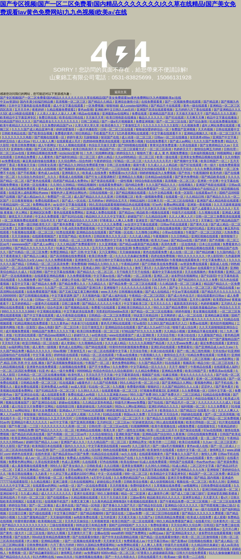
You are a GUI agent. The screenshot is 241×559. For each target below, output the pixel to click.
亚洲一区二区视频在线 (211, 378)
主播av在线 (101, 533)
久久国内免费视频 (166, 268)
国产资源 (24, 446)
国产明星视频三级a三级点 (218, 505)
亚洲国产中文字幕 (224, 137)
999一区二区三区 (136, 473)
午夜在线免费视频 (137, 240)
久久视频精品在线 (90, 343)
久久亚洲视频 (108, 244)
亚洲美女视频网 (132, 465)
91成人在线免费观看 (153, 461)
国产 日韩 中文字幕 (84, 252)
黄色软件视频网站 (222, 323)
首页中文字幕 (20, 283)
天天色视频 (206, 129)
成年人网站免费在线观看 (219, 125)
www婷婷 (117, 533)
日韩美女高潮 (47, 165)
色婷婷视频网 (210, 303)
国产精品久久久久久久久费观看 (203, 513)
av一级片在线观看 (207, 509)
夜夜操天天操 (27, 165)
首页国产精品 (68, 236)
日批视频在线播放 (200, 541)
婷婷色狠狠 (183, 311)
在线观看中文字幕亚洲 (213, 268)
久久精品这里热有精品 (97, 402)
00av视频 (59, 351)
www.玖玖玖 (65, 556)
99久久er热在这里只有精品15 (28, 529)
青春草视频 (216, 271)
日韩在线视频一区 (101, 192)
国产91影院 (208, 275)
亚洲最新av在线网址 (116, 113)
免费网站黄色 (42, 204)
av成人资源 (79, 386)
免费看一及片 (82, 509)
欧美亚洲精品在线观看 (26, 438)
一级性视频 (125, 180)
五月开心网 (230, 529)
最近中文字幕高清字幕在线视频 (148, 469)
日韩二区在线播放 (119, 165)
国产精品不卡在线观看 (166, 105)
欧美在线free (129, 461)
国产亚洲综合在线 (27, 394)
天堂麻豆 (207, 220)
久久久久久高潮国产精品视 (146, 343)
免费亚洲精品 (59, 252)
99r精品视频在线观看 (200, 248)
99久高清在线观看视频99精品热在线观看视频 (120, 204)
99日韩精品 (83, 133)
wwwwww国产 (22, 244)
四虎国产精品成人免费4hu (71, 180)
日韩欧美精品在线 (14, 133)
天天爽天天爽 (195, 117)
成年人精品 (105, 157)
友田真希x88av (200, 137)
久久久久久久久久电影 (17, 137)
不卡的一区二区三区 (31, 497)
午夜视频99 (200, 173)
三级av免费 (133, 513)
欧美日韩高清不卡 (85, 149)
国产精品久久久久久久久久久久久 (25, 525)
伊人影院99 (215, 256)
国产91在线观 (175, 117)
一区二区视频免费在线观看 (20, 220)
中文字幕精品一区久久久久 (148, 366)
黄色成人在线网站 (71, 347)
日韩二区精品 (90, 121)
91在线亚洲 (123, 248)
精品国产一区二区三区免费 (207, 473)
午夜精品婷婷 (130, 264)
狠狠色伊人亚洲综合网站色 (69, 192)
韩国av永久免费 (135, 414)
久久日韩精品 (180, 236)
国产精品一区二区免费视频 (221, 418)
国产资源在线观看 (103, 180)
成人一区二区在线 (190, 315)
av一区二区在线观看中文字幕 (108, 351)
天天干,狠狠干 (179, 366)
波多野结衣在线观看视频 (215, 533)
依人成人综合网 (90, 450)
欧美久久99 (217, 481)
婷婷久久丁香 (47, 549)
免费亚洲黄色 (36, 307)
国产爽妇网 (109, 339)
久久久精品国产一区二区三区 (107, 442)
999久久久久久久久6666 (18, 311)
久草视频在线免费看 (168, 485)
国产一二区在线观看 (64, 450)
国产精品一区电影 (88, 505)
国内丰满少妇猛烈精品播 (37, 101)
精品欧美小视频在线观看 (153, 212)
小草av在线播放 (173, 232)
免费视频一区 (17, 552)
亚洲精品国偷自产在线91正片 (199, 188)
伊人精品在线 (97, 398)
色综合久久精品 (115, 188)
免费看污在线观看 (103, 307)
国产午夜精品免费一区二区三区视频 (184, 501)
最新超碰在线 (86, 406)
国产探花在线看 (191, 430)
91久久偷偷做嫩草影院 (224, 552)
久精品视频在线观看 (85, 497)
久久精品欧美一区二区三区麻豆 (180, 283)
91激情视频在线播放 (89, 556)
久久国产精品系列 (150, 362)
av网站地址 (23, 410)
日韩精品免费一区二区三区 (39, 382)
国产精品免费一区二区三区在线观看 (133, 283)
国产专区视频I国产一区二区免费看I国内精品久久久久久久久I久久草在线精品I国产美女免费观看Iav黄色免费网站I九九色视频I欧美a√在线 (90, 97)
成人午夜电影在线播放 (71, 315)
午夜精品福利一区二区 (15, 204)
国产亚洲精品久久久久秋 (188, 469)
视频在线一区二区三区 (192, 481)
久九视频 (118, 386)
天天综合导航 (9, 240)
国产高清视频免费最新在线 (65, 362)
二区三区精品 (191, 394)
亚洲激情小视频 (22, 149)
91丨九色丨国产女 (166, 287)
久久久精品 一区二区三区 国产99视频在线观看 (105, 359)
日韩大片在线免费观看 (191, 552)
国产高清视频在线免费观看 (68, 256)
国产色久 (88, 279)
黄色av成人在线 (198, 446)
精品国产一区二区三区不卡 (126, 418)
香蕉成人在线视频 (71, 176)
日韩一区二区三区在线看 (117, 129)
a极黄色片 (84, 382)
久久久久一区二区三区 (196, 287)
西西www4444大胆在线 (214, 549)
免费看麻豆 (94, 378)
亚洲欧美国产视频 (128, 434)
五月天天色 (22, 109)
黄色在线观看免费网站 (68, 212)
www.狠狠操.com (31, 287)
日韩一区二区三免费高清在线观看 (218, 216)
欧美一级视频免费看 (150, 196)
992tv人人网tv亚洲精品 (131, 406)
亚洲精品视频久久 (196, 133)
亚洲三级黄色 (81, 489)
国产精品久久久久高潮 (220, 113)
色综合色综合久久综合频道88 (113, 370)
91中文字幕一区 (55, 208)
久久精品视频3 (41, 481)
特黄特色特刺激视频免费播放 (129, 347)
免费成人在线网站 (79, 457)
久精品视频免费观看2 (61, 109)
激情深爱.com (74, 378)
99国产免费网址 (136, 533)
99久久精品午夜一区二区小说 (140, 382)
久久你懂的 (232, 157)
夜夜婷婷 (38, 109)
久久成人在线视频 (44, 169)
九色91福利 (22, 378)
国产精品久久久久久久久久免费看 (100, 224)
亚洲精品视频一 (52, 541)
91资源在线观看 (25, 335)
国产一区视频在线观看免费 (83, 541)
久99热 (132, 378)
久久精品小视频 (175, 331)
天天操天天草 (95, 117)
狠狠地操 (112, 105)
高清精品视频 (156, 477)
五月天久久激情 (103, 248)
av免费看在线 (11, 161)
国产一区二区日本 (67, 327)
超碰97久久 (82, 335)
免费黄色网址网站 (20, 461)
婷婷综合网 (138, 450)
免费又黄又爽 (80, 501)
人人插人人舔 (77, 398)
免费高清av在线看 (221, 370)
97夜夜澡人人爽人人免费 (117, 220)
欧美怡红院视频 (177, 299)
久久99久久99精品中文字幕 (175, 509)
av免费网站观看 (128, 545)
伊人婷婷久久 (43, 509)
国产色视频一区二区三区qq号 (67, 434)
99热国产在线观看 (181, 461)
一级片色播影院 (87, 129)
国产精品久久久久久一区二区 (55, 430)
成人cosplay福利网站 (134, 105)
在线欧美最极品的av (204, 307)
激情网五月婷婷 (71, 552)
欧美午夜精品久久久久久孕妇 (20, 125)
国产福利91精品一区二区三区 (76, 157)
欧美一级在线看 (167, 157)
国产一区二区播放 (41, 505)
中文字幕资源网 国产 (65, 295)
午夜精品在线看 (201, 366)
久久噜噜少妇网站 (147, 232)
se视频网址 (191, 485)
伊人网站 (21, 212)
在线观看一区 (174, 196)
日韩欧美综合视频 (136, 481)
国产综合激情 (198, 121)
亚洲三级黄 (61, 481)
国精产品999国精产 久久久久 (129, 525)
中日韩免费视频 (179, 208)
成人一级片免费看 (62, 370)
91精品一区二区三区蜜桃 (76, 240)
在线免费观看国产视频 (42, 291)
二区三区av (122, 422)
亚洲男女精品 (191, 497)
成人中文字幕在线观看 (68, 105)
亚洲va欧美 (32, 398)
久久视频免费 (190, 125)
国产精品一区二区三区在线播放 (152, 311)
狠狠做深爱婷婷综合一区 (153, 129)
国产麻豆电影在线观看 (139, 228)
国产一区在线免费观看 (92, 485)
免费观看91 (185, 347)
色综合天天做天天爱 (102, 145)
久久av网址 (61, 339)
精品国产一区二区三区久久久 (64, 438)
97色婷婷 (91, 469)
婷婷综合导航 (17, 505)
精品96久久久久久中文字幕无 (105, 216)
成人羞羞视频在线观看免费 (29, 465)
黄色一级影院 (216, 457)
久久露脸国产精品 (210, 335)
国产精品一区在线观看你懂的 (160, 537)
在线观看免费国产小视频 (114, 299)
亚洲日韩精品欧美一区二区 (220, 489)
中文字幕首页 (165, 457)
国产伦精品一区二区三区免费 (28, 252)
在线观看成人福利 (226, 366)
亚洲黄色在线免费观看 (42, 366)
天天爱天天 (211, 497)
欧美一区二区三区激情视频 (200, 537)
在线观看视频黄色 (151, 454)
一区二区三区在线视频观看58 (88, 208)
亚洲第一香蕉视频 (199, 204)
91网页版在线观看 (186, 438)
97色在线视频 (109, 461)
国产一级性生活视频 (132, 430)
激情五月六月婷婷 (20, 216)
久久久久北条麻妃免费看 (132, 256)
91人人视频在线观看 (73, 145)
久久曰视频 (112, 465)
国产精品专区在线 (150, 505)
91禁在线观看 (65, 232)
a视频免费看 (186, 426)
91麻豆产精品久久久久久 (73, 248)
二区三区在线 (36, 533)
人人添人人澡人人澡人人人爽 (57, 113)
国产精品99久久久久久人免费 (198, 279)
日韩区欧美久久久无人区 (110, 236)
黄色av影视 (85, 109)
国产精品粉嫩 (205, 252)
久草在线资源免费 (47, 461)
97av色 (157, 204)
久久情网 (145, 359)
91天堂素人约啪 (137, 319)
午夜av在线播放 (127, 355)
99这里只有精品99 (146, 315)
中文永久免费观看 (47, 216)
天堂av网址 (76, 469)
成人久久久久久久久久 (56, 493)
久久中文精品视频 (160, 192)
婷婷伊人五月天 (113, 319)
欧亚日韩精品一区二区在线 (40, 343)
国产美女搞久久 (74, 465)
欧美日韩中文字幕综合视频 (113, 260)
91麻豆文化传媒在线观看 (149, 169)
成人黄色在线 (65, 505)
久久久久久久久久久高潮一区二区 (64, 426)
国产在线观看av (58, 497)
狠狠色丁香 (145, 153)
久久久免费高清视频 (208, 169)
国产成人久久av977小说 (154, 327)
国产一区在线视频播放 (17, 275)
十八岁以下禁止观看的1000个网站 (73, 473)
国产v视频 (124, 275)
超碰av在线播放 (70, 402)
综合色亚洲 (55, 307)
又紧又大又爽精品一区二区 (32, 469)
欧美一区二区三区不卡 (225, 133)
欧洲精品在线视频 (89, 430)
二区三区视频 (201, 359)
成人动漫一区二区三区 (136, 137)
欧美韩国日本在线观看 (47, 446)
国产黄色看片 (224, 386)
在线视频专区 (206, 426)
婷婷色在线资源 (22, 454)
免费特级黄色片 (141, 485)
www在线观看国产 (122, 335)
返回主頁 (120, 92)
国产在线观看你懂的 (86, 537)
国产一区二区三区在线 (171, 121)
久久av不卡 (150, 410)
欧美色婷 (216, 173)
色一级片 (210, 165)
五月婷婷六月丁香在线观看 (193, 109)
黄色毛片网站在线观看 (116, 323)
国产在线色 (22, 537)
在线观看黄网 (162, 438)
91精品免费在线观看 (201, 355)
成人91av (24, 141)
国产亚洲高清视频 (82, 422)
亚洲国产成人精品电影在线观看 (218, 200)
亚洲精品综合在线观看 (120, 327)
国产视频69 (66, 169)
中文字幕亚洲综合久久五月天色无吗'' (49, 418)
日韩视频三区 (124, 196)
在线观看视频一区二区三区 (119, 390)
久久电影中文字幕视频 (65, 529)
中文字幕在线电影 (157, 339)
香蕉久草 (109, 430)
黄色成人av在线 (49, 173)
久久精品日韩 (195, 196)
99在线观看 (29, 477)
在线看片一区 (206, 410)
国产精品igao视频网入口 (55, 335)
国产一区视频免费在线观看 (183, 101)
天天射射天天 (112, 541)
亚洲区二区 (233, 271)
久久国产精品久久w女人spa (24, 260)
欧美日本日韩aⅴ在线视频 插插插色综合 (123, 279)
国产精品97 (143, 438)
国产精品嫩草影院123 (44, 552)
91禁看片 (223, 355)
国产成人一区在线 (74, 200)
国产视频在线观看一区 (49, 137)
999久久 (55, 465)
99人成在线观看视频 (170, 422)
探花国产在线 (110, 137)
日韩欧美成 (94, 465)
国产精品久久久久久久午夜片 (102, 303)
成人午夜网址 (47, 145)
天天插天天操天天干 (190, 113)
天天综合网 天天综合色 (163, 414)
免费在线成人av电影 (82, 394)
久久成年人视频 (76, 414)
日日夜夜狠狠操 (22, 200)
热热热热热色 (71, 268)
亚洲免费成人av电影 (55, 386)
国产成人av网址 (44, 244)
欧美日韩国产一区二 (214, 161)
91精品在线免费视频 (217, 394)
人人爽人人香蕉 (152, 545)
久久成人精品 (30, 493)
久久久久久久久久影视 (136, 287)
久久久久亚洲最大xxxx (113, 394)
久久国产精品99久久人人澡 (180, 386)
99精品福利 (138, 200)
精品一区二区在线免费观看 (111, 509)
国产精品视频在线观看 (131, 192)
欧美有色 (85, 236)
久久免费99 (120, 366)
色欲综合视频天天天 (209, 398)
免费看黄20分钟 (115, 378)
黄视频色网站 (203, 382)
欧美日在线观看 (190, 442)
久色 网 (158, 299)
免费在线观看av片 (47, 200)
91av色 (5, 422)
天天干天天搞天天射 (114, 497)
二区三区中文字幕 (202, 465)
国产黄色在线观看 (39, 180)
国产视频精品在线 (77, 307)
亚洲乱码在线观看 (163, 347)
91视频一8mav (120, 208)
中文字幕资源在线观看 (103, 446)
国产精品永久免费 (44, 283)
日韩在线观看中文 (228, 129)
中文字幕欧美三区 (136, 303)
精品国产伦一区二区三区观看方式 (122, 149)
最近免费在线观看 (212, 343)
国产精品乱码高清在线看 (28, 434)
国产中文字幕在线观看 (39, 315)
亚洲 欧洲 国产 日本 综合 (53, 489)
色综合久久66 (148, 378)
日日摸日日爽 (17, 513)
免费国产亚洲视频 (183, 129)
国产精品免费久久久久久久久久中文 (174, 220)
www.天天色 (109, 291)
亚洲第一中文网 (208, 180)
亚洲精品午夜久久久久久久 (29, 422)
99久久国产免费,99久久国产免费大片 (155, 394)
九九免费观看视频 (79, 275)
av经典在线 (100, 335)
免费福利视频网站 (112, 469)
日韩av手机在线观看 (174, 224)
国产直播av (178, 541)
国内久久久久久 (75, 446)
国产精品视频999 (92, 513)
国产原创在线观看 (109, 529)
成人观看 (220, 517)
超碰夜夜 (59, 469)
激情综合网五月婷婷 (208, 149)
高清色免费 (169, 244)
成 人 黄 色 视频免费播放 (171, 153)
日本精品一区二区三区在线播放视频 (42, 374)
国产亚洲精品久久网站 (177, 382)
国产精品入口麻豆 (36, 256)
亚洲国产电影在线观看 (211, 184)
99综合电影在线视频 (149, 180)
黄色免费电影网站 (124, 362)
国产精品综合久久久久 (15, 556)
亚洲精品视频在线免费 (42, 153)
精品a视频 (95, 188)
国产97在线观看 (191, 165)
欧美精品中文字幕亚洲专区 (18, 117)
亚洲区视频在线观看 (205, 236)
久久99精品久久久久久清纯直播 (161, 489)
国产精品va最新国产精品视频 (139, 244)
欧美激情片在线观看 (161, 450)
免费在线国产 (142, 248)
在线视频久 (186, 184)
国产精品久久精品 (100, 101)
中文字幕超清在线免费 (78, 311)
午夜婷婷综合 (103, 161)
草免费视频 (78, 264)
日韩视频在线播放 (131, 291)
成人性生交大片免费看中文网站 (32, 406)
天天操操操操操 (130, 252)
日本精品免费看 (25, 157)
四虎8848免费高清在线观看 (102, 141)
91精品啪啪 (63, 509)
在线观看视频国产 (44, 236)
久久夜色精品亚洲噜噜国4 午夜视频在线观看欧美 (167, 260)
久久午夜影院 (145, 457)
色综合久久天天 (229, 307)
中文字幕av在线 (104, 275)
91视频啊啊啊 (140, 426)
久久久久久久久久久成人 (215, 402)
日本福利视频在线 (202, 153)
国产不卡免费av (100, 366)
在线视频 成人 (163, 529)
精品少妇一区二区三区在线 (215, 362)
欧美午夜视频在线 (163, 426)
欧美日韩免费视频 (23, 145)
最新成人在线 (219, 264)
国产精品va (127, 212)
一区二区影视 (142, 275)
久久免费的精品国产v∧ (57, 125)
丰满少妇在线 (186, 335)
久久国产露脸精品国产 (33, 517)
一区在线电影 (187, 244)
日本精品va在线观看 (159, 176)
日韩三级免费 (71, 303)
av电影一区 (67, 485)
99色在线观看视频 (115, 450)
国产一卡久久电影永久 (120, 556)
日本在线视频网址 (82, 481)
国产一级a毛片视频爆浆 (117, 121)
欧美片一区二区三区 (85, 339)
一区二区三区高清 (159, 149)
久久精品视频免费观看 (20, 188)
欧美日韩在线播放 (20, 473)
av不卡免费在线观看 (100, 438)
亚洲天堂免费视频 (180, 477)
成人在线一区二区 (181, 252)
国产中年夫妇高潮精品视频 (120, 537)
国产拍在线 (156, 402)
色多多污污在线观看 (85, 323)
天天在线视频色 (196, 271)
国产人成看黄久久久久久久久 (212, 208)
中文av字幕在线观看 (186, 291)
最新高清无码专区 (186, 303)
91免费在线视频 (143, 509)
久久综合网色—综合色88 (75, 161)
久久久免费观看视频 (59, 260)
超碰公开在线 (71, 279)
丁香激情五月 (131, 125)
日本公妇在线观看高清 (20, 549)
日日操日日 (93, 319)
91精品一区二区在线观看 (98, 355)
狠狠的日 (153, 386)
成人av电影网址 (223, 359)
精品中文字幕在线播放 (222, 117)
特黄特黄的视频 (25, 521)
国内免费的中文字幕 (109, 240)
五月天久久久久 (161, 303)
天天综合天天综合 (180, 169)
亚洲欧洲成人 (142, 299)
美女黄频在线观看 (205, 311)
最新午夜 (139, 165)
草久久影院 (8, 446)
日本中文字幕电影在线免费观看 (29, 105)
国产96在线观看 (96, 347)
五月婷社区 (105, 422)
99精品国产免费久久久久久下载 (53, 331)
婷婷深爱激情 (65, 129)
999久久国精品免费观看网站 (96, 545)
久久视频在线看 (209, 212)
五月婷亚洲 (108, 517)
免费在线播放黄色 (77, 477)
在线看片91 (35, 501)
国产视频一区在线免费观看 (39, 240)
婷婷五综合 (8, 141)
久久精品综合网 (156, 216)
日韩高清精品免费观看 (170, 517)
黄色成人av (46, 188)
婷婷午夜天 (74, 137)
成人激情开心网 (158, 493)
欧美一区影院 (184, 192)
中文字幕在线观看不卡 (166, 133)
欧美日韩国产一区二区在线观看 (133, 521)
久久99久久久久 (89, 390)
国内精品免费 (134, 184)
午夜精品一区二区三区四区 (147, 295)
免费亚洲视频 (145, 121)
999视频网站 (14, 457)
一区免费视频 (95, 105)
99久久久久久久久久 (191, 256)
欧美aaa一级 (172, 556)
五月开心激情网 (200, 299)
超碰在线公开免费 (109, 481)
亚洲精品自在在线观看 (91, 232)
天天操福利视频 (61, 517)
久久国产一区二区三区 (59, 287)
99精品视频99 (87, 184)
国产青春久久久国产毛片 (182, 454)
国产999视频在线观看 (133, 145)
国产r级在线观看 (40, 513)
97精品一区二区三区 (128, 161)
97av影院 (139, 323)
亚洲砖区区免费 (41, 212)
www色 (125, 446)
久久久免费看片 (218, 406)
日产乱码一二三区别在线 (113, 169)
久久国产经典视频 (105, 382)
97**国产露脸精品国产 (225, 339)
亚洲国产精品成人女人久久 (127, 398)
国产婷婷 (200, 240)
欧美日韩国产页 (196, 370)
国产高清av (188, 268)
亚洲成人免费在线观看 (101, 212)
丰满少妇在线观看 (162, 351)
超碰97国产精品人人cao (42, 442)
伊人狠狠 (33, 541)
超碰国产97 (135, 216)
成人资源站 (69, 343)
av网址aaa (156, 533)
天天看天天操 (127, 517)
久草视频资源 (100, 521)
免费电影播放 (159, 525)
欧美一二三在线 (194, 556)
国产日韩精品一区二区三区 (64, 319)
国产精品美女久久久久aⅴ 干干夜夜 (29, 339)
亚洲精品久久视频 (130, 176)
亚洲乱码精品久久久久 (163, 406)
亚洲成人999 (92, 268)
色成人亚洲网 (71, 461)
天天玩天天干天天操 (100, 374)
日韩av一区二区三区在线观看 (55, 299)
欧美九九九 (192, 489)
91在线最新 (173, 362)
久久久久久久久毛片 (158, 161)
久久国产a (145, 517)
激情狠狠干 (228, 236)
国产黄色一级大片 (12, 533)
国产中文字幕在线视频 (59, 271)
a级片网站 (166, 378)
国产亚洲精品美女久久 (117, 268)
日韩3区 (208, 525)
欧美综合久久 (169, 410)
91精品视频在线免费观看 (31, 323)
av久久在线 (129, 454)
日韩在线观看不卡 (150, 556)
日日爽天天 (154, 200)
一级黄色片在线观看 (46, 303)
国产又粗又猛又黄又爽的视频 (79, 291)
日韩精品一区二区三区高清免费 (48, 264)
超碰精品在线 (85, 169)
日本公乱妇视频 (210, 244)
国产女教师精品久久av (215, 145)
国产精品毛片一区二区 (180, 402)
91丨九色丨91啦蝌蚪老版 (97, 153)
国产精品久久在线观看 (161, 418)
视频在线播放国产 (17, 402)
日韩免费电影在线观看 (216, 485)
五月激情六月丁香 (80, 533)
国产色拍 (184, 173)
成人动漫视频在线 (162, 481)
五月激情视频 (23, 228)
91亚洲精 (36, 271)
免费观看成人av (135, 541)
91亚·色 (44, 370)
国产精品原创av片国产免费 (71, 454)
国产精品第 (211, 101)
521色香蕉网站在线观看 (133, 133)
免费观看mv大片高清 (123, 173)
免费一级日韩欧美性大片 (35, 224)
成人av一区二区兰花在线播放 (45, 457)
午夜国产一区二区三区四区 (204, 232)
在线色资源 (43, 454)
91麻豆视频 (170, 374)
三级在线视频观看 (61, 525)
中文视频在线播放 (49, 311)
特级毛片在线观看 (184, 212)
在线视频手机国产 (56, 501)
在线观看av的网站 (45, 485)
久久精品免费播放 (147, 370)
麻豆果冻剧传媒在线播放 (39, 161)
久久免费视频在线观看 (47, 378)
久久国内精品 (226, 252)
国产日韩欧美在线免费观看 (160, 264)
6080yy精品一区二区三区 (118, 552)
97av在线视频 (213, 430)
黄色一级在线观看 (195, 105)
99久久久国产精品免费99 (170, 307)
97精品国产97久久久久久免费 (142, 331)
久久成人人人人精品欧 (163, 165)
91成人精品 (180, 465)
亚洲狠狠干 (111, 287)
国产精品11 (188, 410)
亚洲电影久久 (71, 173)
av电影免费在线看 (86, 517)
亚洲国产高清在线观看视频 (155, 109)
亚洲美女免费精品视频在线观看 (201, 157)
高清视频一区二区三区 (71, 101)
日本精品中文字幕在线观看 (189, 339)
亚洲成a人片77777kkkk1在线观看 (82, 410)
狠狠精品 (11, 287)
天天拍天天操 (11, 343)
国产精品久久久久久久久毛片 (34, 248)
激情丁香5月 (143, 268)
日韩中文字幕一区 (220, 390)
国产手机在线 (224, 382)
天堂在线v (219, 351)
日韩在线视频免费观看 (202, 434)
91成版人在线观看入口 (39, 359)
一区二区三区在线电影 (179, 200)
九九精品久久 (97, 283)
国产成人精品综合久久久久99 (78, 220)
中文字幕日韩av (158, 541)
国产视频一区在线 (121, 232)
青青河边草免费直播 (164, 145)
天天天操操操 (20, 236)
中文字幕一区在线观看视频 (77, 549)
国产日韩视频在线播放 (34, 295)
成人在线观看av (209, 529)
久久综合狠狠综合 (101, 434)
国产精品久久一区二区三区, (96, 271)
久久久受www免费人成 (182, 343)
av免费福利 (91, 552)
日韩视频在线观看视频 (90, 418)
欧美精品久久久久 (50, 414)
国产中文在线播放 (48, 268)
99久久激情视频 (108, 493)
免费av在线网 (198, 323)
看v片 (224, 497)
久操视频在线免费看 (73, 366)
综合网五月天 (86, 299)
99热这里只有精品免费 (91, 525)
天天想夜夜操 (119, 485)
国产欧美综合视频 (40, 133)
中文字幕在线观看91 (138, 529)
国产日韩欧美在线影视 (165, 319)
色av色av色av (206, 461)
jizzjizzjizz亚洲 (68, 153)
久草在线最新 (188, 145)
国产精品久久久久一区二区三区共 (170, 398)
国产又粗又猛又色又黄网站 (52, 149)
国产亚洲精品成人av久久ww (214, 347)
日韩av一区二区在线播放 (171, 137)
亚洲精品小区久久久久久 (182, 505)
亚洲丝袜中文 (9, 493)
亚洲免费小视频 (133, 141)
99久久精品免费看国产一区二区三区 (152, 188)
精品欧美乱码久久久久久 (164, 497)
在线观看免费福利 (110, 184)
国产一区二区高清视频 (220, 414)
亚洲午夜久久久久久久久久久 (202, 319)
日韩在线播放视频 (168, 228)
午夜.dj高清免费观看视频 (79, 228)
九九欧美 (41, 473)
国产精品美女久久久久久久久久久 (56, 121)
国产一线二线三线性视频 (194, 351)
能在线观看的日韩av (211, 295)
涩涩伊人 (207, 386)
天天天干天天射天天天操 (149, 208)
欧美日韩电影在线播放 (121, 117)
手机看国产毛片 (104, 133)
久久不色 (94, 414)
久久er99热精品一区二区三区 (135, 157)
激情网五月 (217, 450)
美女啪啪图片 (20, 169)
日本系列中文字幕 (164, 279)
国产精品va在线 (182, 240)
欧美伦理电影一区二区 (201, 422)
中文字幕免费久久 (214, 260)
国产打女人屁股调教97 (101, 176)
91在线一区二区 (99, 386)
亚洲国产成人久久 (73, 442)
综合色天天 (48, 220)
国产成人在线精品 (157, 291)
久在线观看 (90, 461)
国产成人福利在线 (114, 295)
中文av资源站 (9, 101)
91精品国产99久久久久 (16, 121)
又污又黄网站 (108, 252)
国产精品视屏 (184, 378)
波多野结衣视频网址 (185, 275)
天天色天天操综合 (77, 521)
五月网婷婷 (168, 315)
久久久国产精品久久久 (161, 184)
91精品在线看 (112, 414)
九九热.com (8, 430)
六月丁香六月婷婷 (62, 545)
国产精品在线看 (224, 287)
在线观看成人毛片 (68, 141)
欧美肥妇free (221, 299)
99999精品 (84, 370)
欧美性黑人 (76, 374)
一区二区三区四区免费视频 (18, 370)
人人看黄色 (46, 157)
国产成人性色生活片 (181, 295)
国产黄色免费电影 (187, 176)
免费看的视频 (136, 386)
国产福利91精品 (194, 228)
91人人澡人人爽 (44, 141)
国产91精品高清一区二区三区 (56, 390)
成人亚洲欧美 (145, 335)
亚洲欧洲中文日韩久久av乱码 (115, 109)
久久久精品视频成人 (29, 208)
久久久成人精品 (140, 236)
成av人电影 (45, 327)
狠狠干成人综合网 (184, 327)
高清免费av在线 (108, 549)
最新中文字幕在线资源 (167, 271)
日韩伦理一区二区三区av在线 (109, 426)
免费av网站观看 (174, 204)
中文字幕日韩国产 (66, 513)
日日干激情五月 (92, 327)
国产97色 (89, 529)
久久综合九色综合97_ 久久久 (37, 176)
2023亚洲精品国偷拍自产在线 (113, 457)
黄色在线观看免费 (155, 252)
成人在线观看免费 (53, 394)
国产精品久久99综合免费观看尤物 (82, 165)
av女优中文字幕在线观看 (70, 204)
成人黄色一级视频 (44, 347)
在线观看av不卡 (206, 192)
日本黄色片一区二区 (226, 521)
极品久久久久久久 (151, 117)
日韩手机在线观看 (47, 228)
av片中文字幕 (59, 422)
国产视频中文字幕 (186, 161)
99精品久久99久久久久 (104, 264)
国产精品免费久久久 (72, 283)
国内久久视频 (56, 533)
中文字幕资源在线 (127, 374)
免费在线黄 (140, 113)
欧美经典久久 (110, 125)
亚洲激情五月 (84, 260)
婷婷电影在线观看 (66, 355)
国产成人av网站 (181, 141)
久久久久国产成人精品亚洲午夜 (32, 129)
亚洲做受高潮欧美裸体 (222, 493)
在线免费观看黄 (152, 101)
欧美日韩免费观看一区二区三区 (98, 331)
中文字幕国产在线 (109, 228)
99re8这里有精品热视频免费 (51, 537)
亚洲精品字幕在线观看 (203, 331)
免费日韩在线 (48, 117)
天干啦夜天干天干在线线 (133, 271)
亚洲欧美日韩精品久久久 (135, 307)
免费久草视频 (124, 438)
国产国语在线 (115, 513)
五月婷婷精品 (20, 303)
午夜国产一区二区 (97, 362)
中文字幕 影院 (42, 355)
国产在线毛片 (35, 319)
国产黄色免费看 (64, 224)
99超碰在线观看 (192, 414)
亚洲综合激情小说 (127, 101)
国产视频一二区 (49, 279)
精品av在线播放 (89, 113)
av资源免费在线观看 (194, 264)
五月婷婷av (96, 200)
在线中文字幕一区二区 (192, 450)
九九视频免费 (27, 279)
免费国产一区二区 (59, 196)
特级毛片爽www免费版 (130, 402)
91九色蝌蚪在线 (44, 556)
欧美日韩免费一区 (101, 256)
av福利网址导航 (19, 347)
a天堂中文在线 (102, 477)
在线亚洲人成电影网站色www (28, 192)
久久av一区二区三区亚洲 (220, 442)
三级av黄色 (137, 497)
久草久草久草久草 (87, 125)
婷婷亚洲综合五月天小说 (123, 410)
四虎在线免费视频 (163, 256)
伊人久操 (27, 299)
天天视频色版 (91, 295)
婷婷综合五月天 (117, 200)
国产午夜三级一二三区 (23, 426)
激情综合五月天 (175, 355)
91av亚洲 (42, 450)
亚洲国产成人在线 (125, 489)
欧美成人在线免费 (94, 173)
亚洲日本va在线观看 (191, 457)
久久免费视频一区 (194, 390)
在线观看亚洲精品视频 (49, 275)
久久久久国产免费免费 (208, 141)
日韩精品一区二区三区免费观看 (110, 315)
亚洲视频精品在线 (130, 339)
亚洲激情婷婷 (101, 489)
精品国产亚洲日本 (89, 287)
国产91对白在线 (73, 216)
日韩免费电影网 (37, 545)
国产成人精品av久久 (32, 196)
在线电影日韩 (65, 406)
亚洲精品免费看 (172, 370)
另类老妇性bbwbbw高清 (112, 311)
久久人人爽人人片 (181, 216)
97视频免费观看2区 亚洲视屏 (160, 390)
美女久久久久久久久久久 (197, 374)
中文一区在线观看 (110, 473)
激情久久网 (208, 454)
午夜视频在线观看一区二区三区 (32, 232)
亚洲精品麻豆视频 (217, 315)
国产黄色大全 (199, 224)
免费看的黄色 (64, 133)
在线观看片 (64, 359)
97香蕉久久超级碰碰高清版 (156, 552)
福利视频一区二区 (193, 406)
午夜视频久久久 (151, 355)
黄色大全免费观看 (45, 410)
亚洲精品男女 (138, 442)
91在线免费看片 (157, 141)
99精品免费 (26, 430)
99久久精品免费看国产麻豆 (175, 521)
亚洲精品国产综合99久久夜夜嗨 (163, 434)
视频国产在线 (151, 374)
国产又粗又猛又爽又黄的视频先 (142, 549)
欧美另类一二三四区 (163, 442)
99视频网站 (225, 153)
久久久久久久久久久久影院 (161, 125)
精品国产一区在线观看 (168, 248)
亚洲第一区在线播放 (34, 184)
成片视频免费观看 (17, 331)
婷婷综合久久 (125, 153)
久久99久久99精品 (63, 184)
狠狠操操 (30, 414)
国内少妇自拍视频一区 (180, 549)
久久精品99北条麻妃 (205, 545)
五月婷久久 (228, 303)
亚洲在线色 (8, 497)
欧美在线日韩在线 (71, 117)
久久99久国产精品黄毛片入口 (167, 323)
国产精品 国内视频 (207, 477)
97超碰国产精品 (190, 418)
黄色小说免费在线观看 (71, 188)
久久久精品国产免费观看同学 (77, 244)
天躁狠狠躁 (91, 137)
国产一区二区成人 (222, 446)
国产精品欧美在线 (213, 176)
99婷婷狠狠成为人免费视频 (158, 173)
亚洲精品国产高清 (161, 113)
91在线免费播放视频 (223, 121)
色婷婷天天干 (183, 149)
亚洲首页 (142, 220)
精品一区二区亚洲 (133, 493)
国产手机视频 (27, 173)
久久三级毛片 (141, 446)
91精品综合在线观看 (105, 454)
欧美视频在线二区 (50, 521)
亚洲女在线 (215, 228)
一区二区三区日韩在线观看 (161, 513)
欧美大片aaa (160, 240)
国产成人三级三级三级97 (188, 493)
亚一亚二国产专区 (213, 438)
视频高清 (189, 362)
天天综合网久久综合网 (186, 525)
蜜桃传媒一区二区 (50, 477)
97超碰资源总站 (143, 422)
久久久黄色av (59, 323)
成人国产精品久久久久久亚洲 (94, 196)
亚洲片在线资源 (84, 493)
